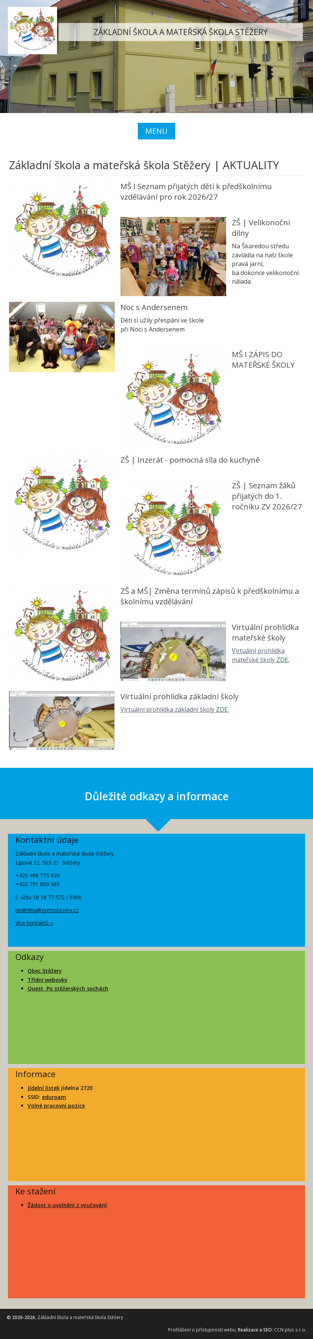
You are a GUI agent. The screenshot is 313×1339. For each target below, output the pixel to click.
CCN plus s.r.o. (290, 1330)
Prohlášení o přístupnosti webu (202, 1330)
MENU (156, 131)
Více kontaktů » (34, 922)
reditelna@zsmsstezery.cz (47, 910)
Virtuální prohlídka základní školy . (174, 709)
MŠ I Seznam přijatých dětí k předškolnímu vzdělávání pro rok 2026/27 (196, 191)
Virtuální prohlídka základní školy (179, 696)
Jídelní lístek (44, 1087)
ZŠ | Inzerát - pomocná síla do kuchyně (190, 459)
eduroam (54, 1097)
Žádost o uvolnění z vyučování (67, 1205)
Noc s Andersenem (154, 307)
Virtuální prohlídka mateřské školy (265, 632)
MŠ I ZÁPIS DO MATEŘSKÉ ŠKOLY (263, 359)
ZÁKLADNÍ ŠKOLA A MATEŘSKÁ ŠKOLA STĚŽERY (181, 32)
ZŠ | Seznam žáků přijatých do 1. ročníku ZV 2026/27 (267, 496)
